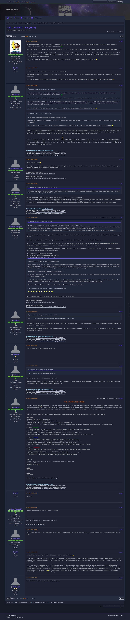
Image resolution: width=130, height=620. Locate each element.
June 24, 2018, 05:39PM (31, 507)
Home (9, 18)
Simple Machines (19, 617)
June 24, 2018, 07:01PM (31, 529)
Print (121, 36)
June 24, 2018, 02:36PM (31, 365)
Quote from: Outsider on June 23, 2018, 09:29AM (40, 221)
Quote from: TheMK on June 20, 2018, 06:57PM (40, 113)
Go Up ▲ (121, 615)
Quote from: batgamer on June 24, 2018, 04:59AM (41, 369)
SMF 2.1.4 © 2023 (11, 617)
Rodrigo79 (16, 587)
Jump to (100, 606)
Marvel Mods (12, 9)
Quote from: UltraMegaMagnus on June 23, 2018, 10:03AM (43, 314)
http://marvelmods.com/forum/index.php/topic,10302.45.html (42, 255)
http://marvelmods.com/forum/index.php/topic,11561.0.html (51, 153)
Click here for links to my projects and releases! (41, 520)
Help (109, 615)
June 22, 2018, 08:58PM (31, 85)
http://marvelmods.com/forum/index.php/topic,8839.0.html (50, 155)
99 (24, 36)
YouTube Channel (36, 18)
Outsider (16, 94)
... (20, 36)
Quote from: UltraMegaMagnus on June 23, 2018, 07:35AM (43, 187)
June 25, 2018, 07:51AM (31, 577)
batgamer (16, 354)
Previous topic (111, 31)
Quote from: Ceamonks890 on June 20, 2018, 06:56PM (42, 89)
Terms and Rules (114, 615)
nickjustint (16, 538)
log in (27, 2)
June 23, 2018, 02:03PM (31, 311)
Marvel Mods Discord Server (35, 524)
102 (32, 36)
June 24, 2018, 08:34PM (31, 552)
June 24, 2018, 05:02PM (31, 493)
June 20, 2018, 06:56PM (31, 41)
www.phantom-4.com (47, 150)
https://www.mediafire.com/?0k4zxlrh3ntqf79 (46, 478)
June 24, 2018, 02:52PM (31, 398)
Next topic (120, 31)
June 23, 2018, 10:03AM (31, 217)
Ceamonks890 (16, 53)
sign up (33, 2)
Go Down (9, 36)
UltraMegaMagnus (16, 168)
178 (36, 36)
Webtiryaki (14, 615)
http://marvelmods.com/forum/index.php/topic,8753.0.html (50, 152)
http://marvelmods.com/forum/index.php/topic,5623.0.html (42, 378)
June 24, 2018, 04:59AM (31, 345)
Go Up (8, 598)
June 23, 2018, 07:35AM (31, 159)
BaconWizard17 (16, 509)
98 (22, 36)
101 (30, 36)
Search (16, 18)
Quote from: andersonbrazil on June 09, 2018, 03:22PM (42, 257)
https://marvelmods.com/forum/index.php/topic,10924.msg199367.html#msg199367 (46, 178)
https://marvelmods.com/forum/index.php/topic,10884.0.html (40, 173)
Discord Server (25, 18)
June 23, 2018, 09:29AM (31, 183)
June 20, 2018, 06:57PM (31, 67)
